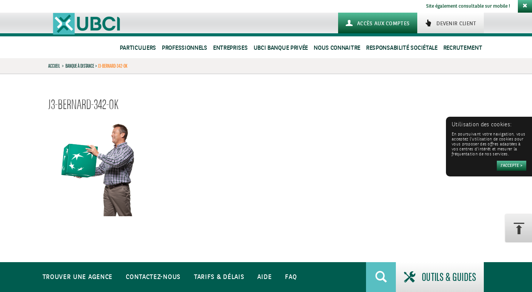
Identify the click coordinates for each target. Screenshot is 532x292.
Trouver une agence (77, 277)
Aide (264, 277)
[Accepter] (511, 166)
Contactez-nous (153, 277)
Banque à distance (79, 65)
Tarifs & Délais (219, 277)
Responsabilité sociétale (402, 48)
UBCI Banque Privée (281, 48)
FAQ (291, 277)
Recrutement (462, 48)
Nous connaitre (337, 48)
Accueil (54, 65)
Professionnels (184, 48)
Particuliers (138, 48)
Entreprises (230, 48)
